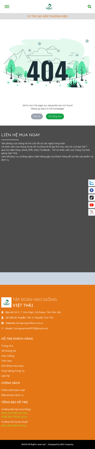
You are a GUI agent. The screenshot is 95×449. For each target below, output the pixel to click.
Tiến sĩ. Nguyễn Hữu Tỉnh (40, 317)
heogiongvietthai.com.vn (29, 323)
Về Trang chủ (54, 116)
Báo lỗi (37, 116)
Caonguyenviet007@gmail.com (30, 328)
